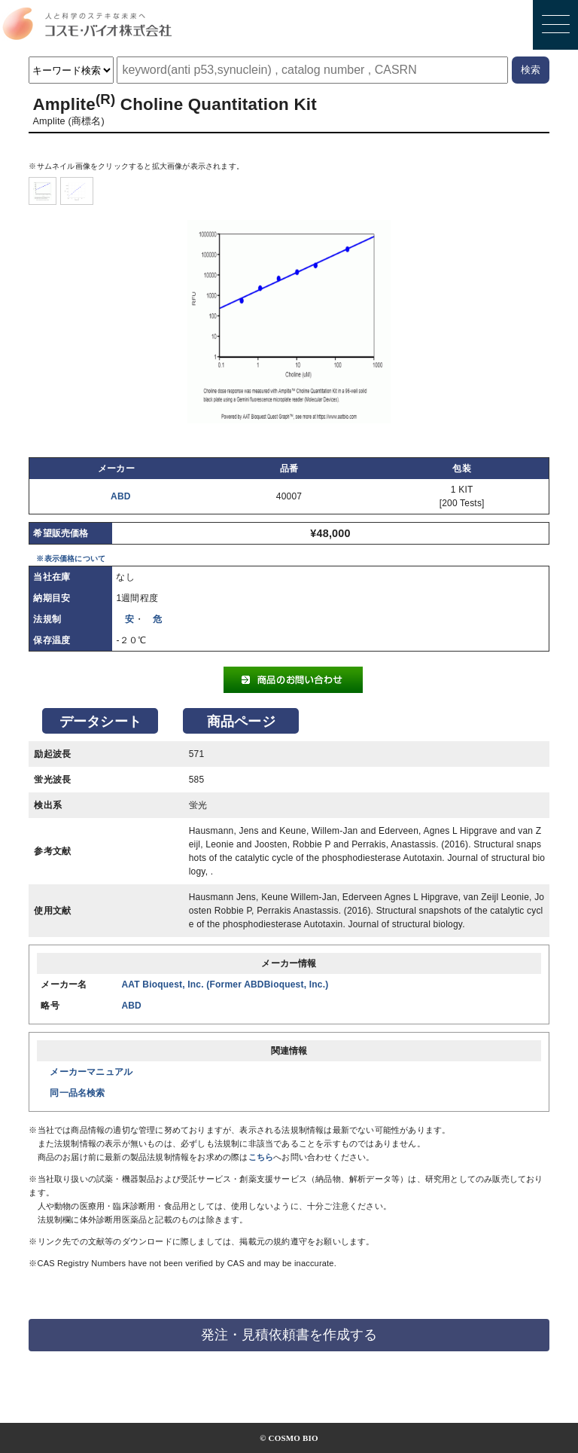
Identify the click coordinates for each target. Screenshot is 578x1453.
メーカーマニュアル (91, 1072)
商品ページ (241, 721)
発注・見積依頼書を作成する (289, 1334)
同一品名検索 (77, 1093)
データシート (100, 721)
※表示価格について (70, 558)
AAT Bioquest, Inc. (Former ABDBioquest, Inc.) (224, 984)
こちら (261, 1156)
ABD (121, 496)
